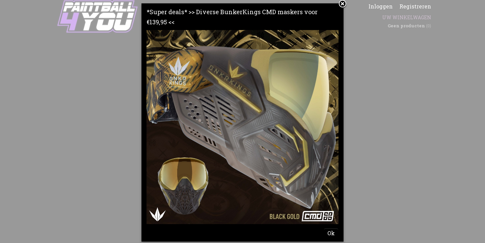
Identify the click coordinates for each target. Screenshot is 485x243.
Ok (331, 233)
